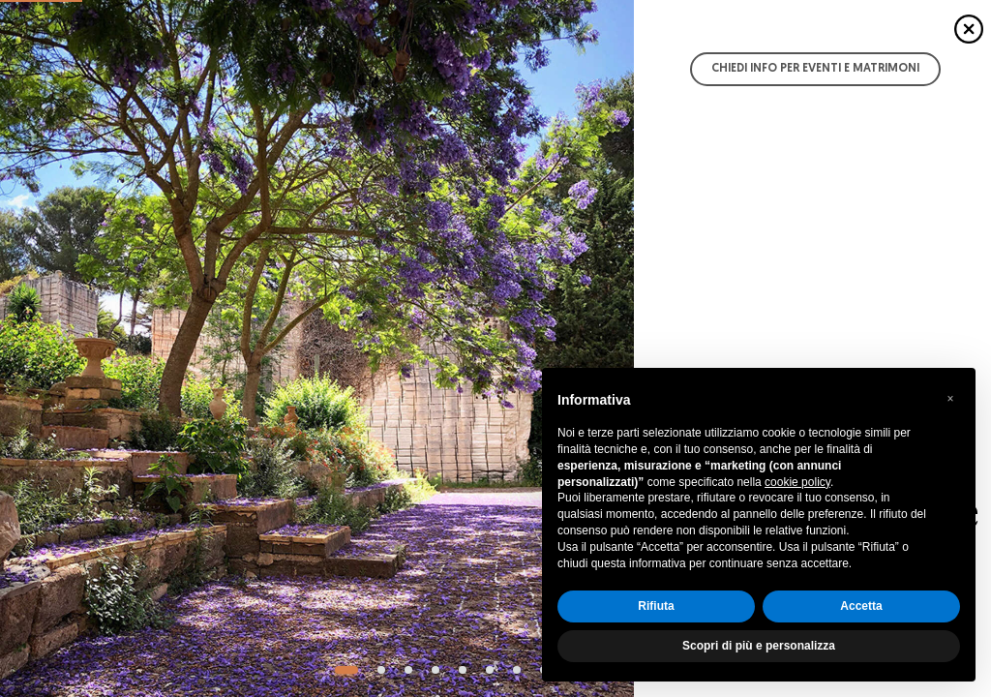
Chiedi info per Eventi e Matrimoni (815, 69)
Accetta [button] (861, 606)
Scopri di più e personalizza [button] (758, 645)
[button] (950, 398)
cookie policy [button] (797, 482)
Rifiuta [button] (656, 606)
